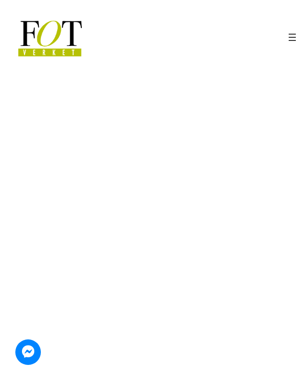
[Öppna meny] (292, 37)
